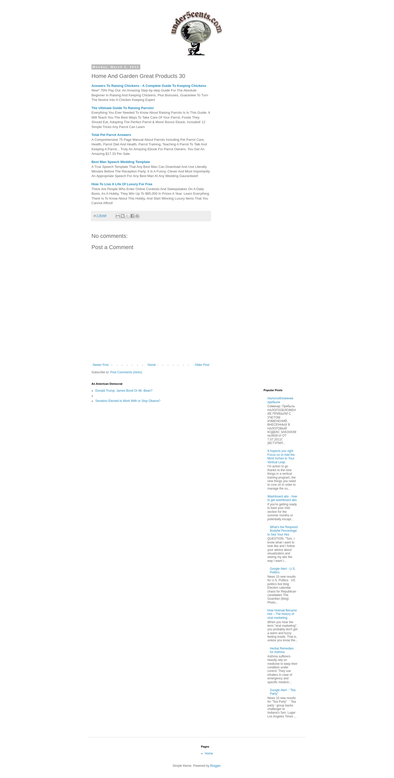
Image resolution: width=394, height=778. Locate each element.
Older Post (202, 365)
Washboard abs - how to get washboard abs (282, 498)
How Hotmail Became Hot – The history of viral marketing (282, 614)
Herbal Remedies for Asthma (282, 650)
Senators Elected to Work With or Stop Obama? (127, 401)
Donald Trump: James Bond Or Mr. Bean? (123, 390)
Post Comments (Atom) (126, 372)
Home (152, 365)
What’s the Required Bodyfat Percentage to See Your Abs (283, 530)
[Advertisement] (259, 142)
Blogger (215, 766)
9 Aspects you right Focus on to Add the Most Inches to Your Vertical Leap (281, 456)
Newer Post (101, 365)
